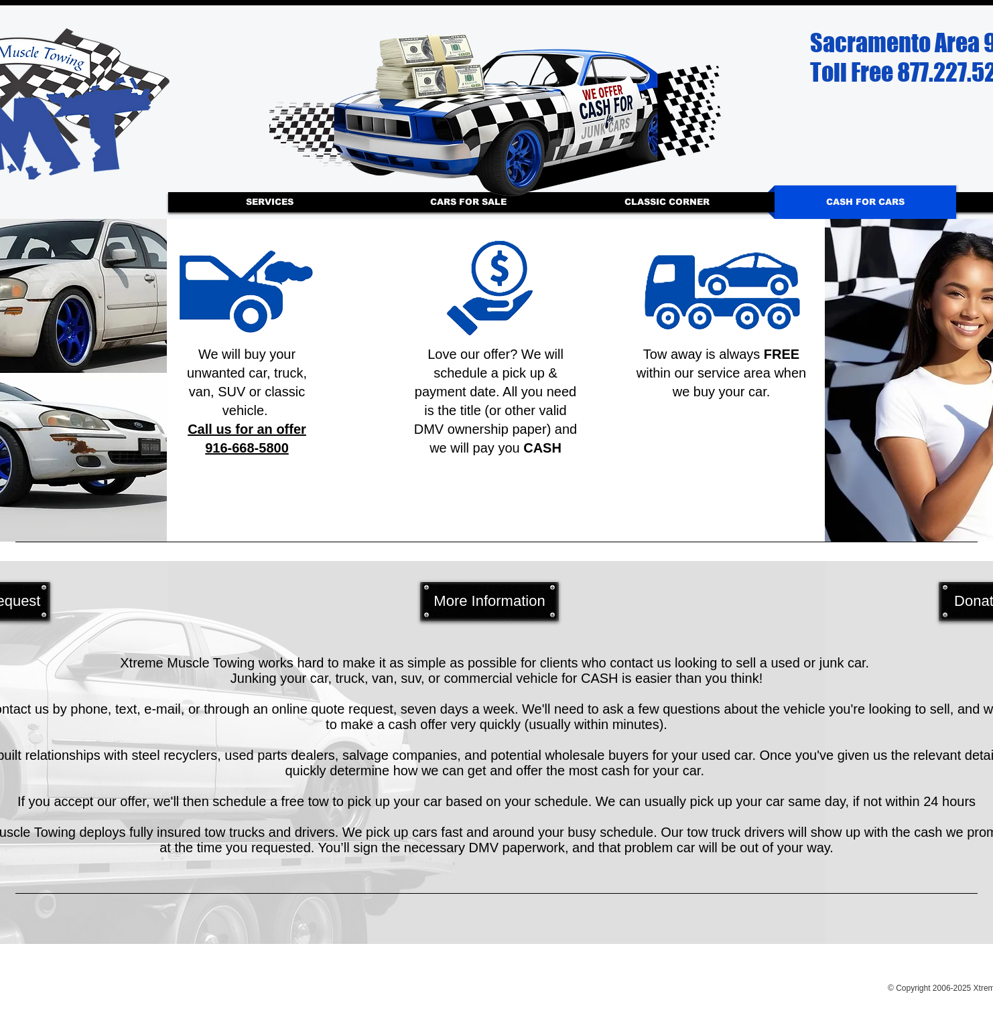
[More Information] (489, 601)
